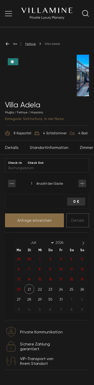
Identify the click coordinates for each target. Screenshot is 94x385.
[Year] (63, 242)
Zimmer (86, 147)
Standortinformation (49, 147)
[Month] (41, 242)
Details (77, 220)
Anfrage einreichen (34, 220)
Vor (11, 43)
